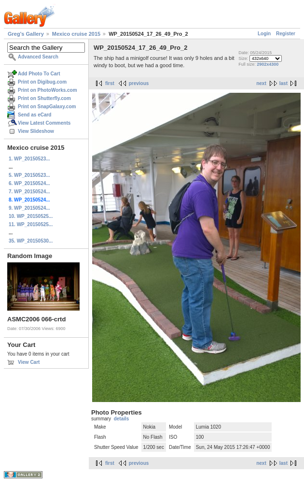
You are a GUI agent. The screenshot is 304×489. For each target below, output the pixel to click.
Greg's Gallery (26, 34)
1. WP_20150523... (29, 158)
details (121, 418)
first (109, 83)
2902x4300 (267, 64)
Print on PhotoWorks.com (47, 90)
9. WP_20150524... (29, 208)
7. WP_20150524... (29, 191)
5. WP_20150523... (29, 175)
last (283, 83)
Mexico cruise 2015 (76, 34)
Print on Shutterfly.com (44, 98)
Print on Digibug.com (42, 82)
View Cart (29, 362)
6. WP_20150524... (29, 183)
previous (139, 83)
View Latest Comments (44, 123)
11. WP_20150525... (31, 224)
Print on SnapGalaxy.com (47, 106)
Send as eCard (34, 114)
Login (264, 33)
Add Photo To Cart (39, 73)
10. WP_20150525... (31, 216)
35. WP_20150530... (31, 241)
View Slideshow (36, 131)
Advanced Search (38, 56)
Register (285, 33)
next (261, 83)
